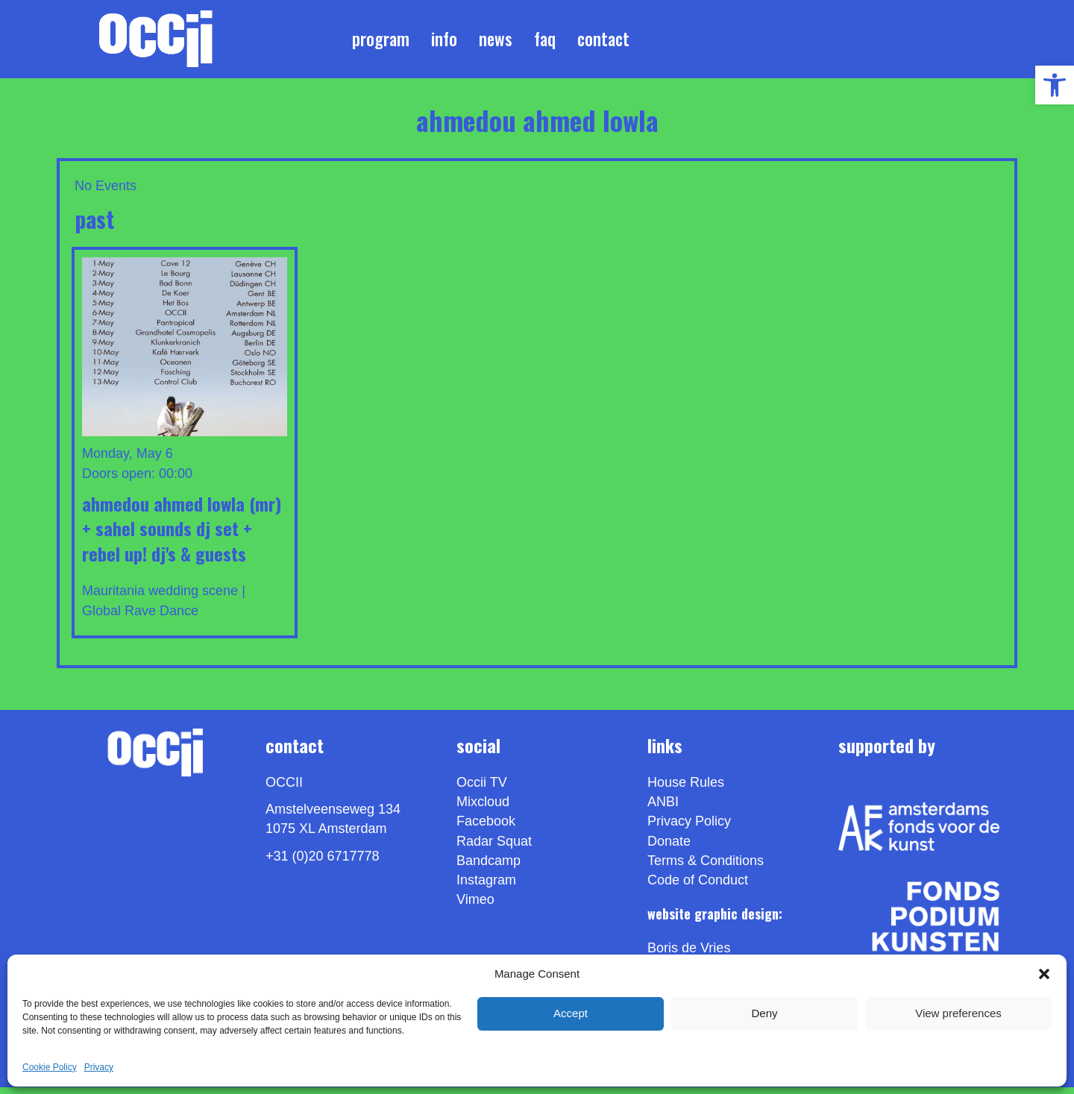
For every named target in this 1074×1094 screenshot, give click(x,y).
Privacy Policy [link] (689, 827)
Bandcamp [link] (488, 866)
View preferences (958, 1013)
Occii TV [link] (481, 789)
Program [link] (380, 41)
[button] (1044, 973)
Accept (570, 1013)
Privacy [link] (98, 1067)
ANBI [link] (663, 808)
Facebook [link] (485, 827)
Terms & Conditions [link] (705, 866)
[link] (1054, 85)
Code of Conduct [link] (697, 886)
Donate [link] (669, 847)
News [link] (495, 41)
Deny (764, 1013)
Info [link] (444, 41)
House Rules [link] (685, 789)
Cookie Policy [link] (49, 1067)
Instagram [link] (486, 886)
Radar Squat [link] (494, 847)
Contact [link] (603, 41)
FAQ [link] (545, 41)
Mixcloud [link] (482, 808)
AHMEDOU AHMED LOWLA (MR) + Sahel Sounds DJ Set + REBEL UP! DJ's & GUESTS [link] (181, 534)
